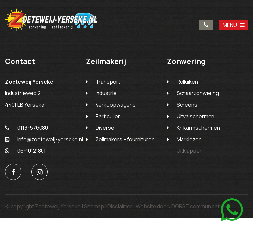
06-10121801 (25, 150)
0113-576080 (206, 25)
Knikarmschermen (198, 127)
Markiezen (189, 139)
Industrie (106, 93)
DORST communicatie (197, 206)
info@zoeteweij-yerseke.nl (44, 139)
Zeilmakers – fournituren (125, 139)
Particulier (108, 116)
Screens (187, 104)
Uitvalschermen (195, 116)
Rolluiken (187, 81)
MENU (234, 25)
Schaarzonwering (198, 93)
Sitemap (94, 206)
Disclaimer (119, 206)
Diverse (105, 127)
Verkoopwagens (116, 104)
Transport (108, 81)
